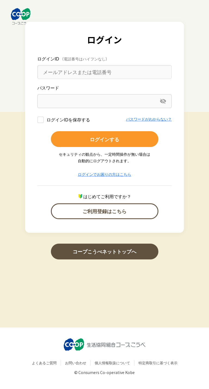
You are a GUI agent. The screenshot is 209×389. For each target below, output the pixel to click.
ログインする (104, 139)
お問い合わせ (75, 362)
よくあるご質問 (44, 362)
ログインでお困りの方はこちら (104, 174)
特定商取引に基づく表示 (158, 362)
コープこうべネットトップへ (104, 251)
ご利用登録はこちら (104, 211)
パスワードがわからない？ (149, 119)
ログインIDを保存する (68, 119)
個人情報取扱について (112, 362)
